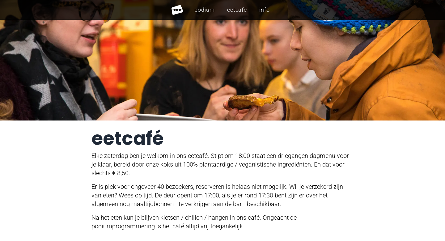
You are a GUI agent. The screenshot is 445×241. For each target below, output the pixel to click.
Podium (204, 9)
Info (264, 9)
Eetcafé (237, 9)
